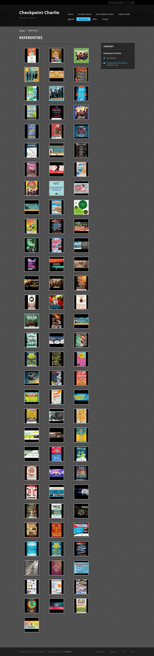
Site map (113, 652)
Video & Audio (124, 15)
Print (133, 652)
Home (70, 15)
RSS (123, 652)
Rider (95, 20)
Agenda (71, 20)
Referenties (83, 20)
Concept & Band (84, 15)
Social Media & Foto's (104, 15)
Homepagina (99, 652)
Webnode (68, 652)
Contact (105, 20)
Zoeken (132, 2)
